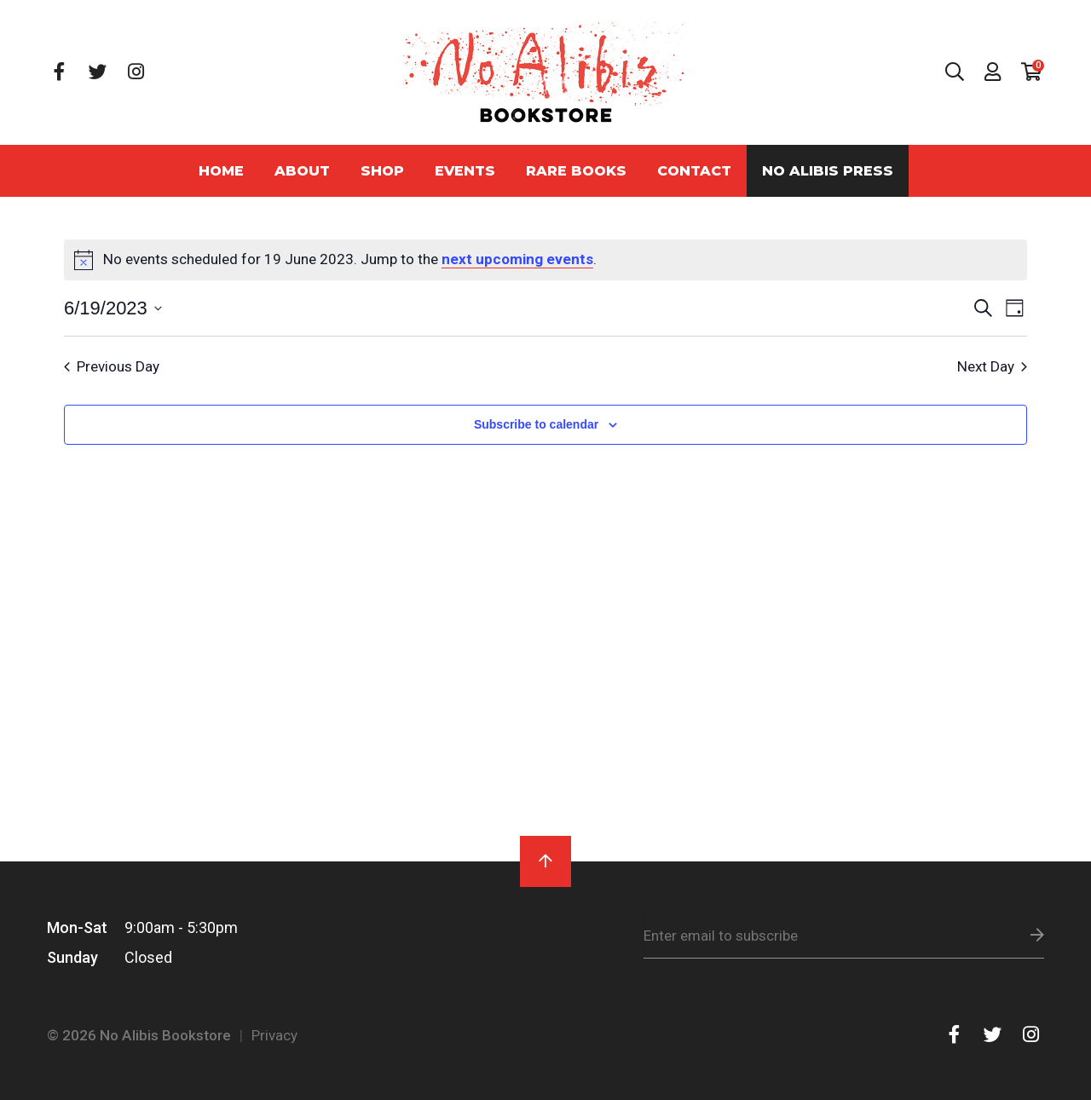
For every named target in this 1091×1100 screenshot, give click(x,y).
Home (221, 170)
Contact (694, 170)
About (302, 170)
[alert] (545, 259)
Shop (382, 170)
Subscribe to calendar (536, 424)
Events (465, 170)
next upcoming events (517, 259)
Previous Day (111, 366)
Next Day (992, 366)
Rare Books (576, 170)
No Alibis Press (827, 170)
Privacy (274, 1035)
